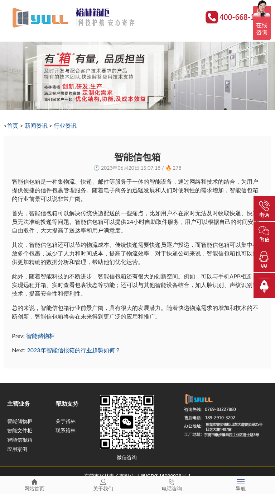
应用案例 (17, 449)
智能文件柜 (19, 430)
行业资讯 (65, 125)
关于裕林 (66, 421)
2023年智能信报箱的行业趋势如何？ (73, 350)
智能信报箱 (19, 440)
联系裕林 (66, 430)
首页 (12, 125)
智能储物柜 (40, 335)
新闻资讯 (36, 125)
